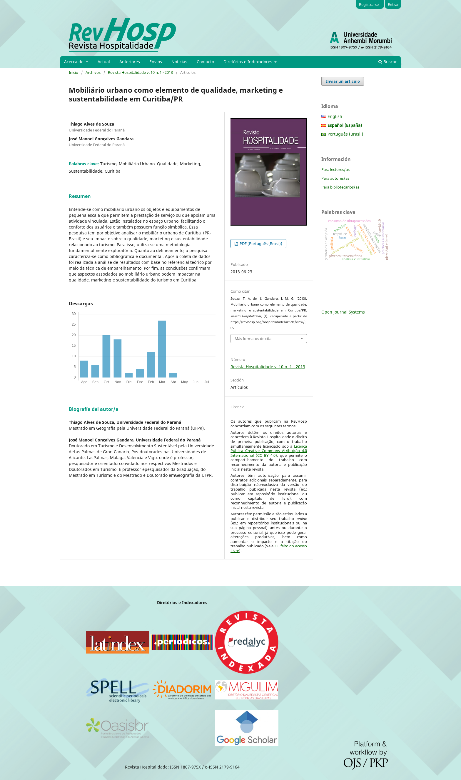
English (335, 116)
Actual (104, 61)
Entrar (393, 4)
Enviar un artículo (342, 81)
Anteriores (129, 61)
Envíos (155, 61)
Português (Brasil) (345, 134)
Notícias (179, 61)
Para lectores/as (335, 169)
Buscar (387, 61)
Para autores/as (335, 178)
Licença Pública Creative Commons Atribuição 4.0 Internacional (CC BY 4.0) (268, 451)
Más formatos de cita (253, 338)
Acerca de (74, 61)
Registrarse (369, 4)
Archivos (93, 72)
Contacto (205, 61)
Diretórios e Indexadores (248, 61)
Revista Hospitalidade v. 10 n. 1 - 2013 (140, 72)
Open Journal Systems (343, 312)
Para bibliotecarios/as (340, 187)
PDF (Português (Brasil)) (260, 243)
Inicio (73, 72)
